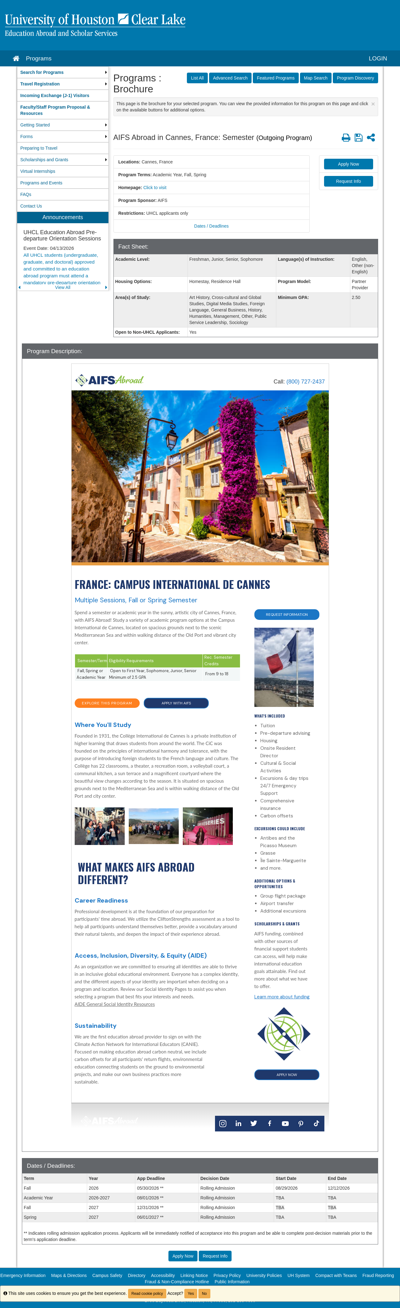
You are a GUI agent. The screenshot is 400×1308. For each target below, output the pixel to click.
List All (197, 77)
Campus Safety (107, 1275)
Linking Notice (194, 1275)
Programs (39, 58)
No (204, 1293)
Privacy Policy (227, 1275)
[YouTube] (285, 1123)
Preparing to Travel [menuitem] (38, 148)
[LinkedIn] (238, 1123)
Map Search (316, 77)
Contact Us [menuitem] (31, 206)
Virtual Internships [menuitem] (37, 171)
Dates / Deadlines (211, 226)
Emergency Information (23, 1275)
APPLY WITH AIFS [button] (176, 703)
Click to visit (155, 187)
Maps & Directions (69, 1275)
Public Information (232, 1281)
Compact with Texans (336, 1275)
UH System (299, 1275)
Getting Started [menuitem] (35, 124)
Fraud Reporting (378, 1275)
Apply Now (348, 164)
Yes (191, 1293)
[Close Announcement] (373, 103)
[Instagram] (223, 1123)
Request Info (348, 181)
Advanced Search (230, 77)
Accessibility (163, 1275)
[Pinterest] (301, 1123)
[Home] (109, 380)
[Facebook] (270, 1123)
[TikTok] (316, 1123)
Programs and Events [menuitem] (41, 182)
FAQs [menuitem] (25, 194)
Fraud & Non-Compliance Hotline (177, 1281)
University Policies (264, 1275)
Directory (136, 1275)
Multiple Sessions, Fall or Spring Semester (136, 600)
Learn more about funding (282, 997)
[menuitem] (62, 72)
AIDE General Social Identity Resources (115, 1004)
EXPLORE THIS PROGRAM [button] (107, 703)
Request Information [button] (287, 614)
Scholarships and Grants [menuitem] (44, 159)
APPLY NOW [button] (287, 1074)
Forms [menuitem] (26, 136)
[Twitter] (254, 1123)
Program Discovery (355, 77)
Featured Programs (276, 77)
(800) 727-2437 (305, 381)
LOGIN (378, 58)
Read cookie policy (147, 1293)
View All (62, 287)
